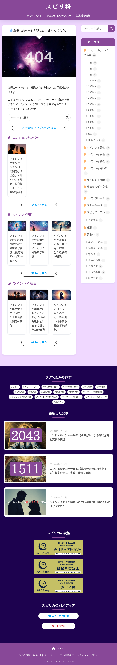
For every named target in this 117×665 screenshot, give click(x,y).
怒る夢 (94, 254)
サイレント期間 (98, 180)
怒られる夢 (96, 260)
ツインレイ (34, 15)
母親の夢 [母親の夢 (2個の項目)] (46, 392)
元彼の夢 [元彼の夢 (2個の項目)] (20, 392)
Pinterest (58, 626)
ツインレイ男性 (98, 148)
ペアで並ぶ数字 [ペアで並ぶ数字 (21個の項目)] (71, 387)
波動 (92, 228)
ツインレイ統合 (98, 162)
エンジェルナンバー (58, 15)
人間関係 (95, 220)
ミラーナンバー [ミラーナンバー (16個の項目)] (31, 387)
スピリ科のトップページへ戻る (39, 127)
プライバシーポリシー (88, 655)
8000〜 (94, 122)
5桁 (92, 134)
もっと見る (39, 204)
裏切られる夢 (97, 242)
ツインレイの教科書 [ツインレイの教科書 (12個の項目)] (93, 392)
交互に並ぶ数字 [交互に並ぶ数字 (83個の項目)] (51, 387)
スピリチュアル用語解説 (61, 655)
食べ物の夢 (96, 272)
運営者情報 (83, 15)
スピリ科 (58, 6)
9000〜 (94, 128)
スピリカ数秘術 (58, 615)
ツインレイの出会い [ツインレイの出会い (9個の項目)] (72, 397)
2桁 (92, 69)
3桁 (92, 75)
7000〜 (94, 116)
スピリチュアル (98, 212)
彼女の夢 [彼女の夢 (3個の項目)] (102, 387)
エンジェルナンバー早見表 (97, 53)
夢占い (93, 235)
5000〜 (94, 104)
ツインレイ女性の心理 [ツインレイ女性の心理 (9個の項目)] (47, 397)
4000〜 (94, 98)
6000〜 (94, 110)
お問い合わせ (39, 655)
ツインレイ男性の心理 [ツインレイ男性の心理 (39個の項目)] (21, 397)
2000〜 (94, 87)
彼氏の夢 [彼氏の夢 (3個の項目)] (88, 387)
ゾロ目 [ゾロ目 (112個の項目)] (15, 387)
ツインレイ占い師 (95, 171)
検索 (67, 117)
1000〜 (94, 81)
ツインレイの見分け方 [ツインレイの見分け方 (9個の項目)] (97, 397)
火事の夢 (95, 266)
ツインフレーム (98, 199)
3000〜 (94, 92)
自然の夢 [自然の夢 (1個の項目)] (74, 392)
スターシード (97, 205)
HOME (58, 649)
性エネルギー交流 (95, 189)
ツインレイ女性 (98, 155)
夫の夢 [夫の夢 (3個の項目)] (33, 392)
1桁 (92, 63)
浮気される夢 (97, 248)
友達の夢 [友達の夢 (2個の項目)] (60, 392)
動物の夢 (95, 278)
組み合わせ (96, 140)
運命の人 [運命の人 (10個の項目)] (59, 402)
